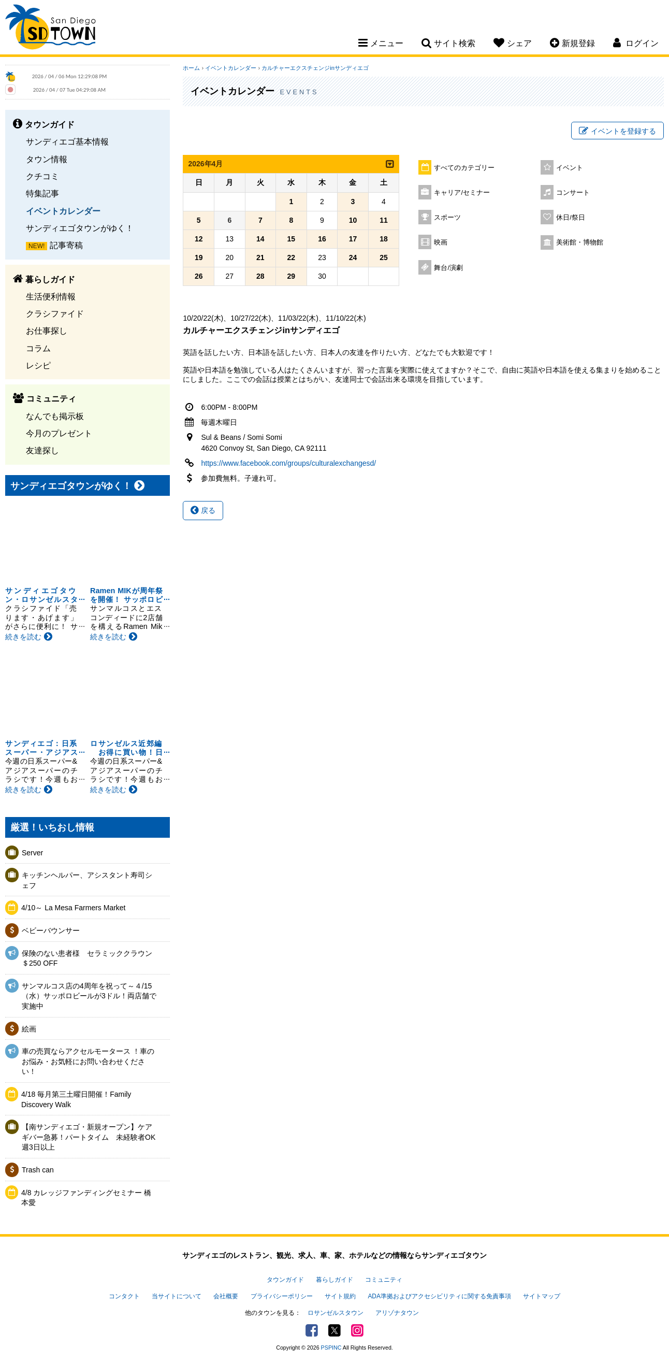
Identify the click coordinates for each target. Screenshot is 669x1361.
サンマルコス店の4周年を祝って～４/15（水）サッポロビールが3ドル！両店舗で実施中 (89, 996)
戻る (203, 510)
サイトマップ (541, 1296)
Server (32, 853)
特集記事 (42, 193)
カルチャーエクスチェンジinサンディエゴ (315, 68)
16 (322, 239)
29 (291, 276)
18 (384, 239)
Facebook (312, 1330)
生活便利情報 (51, 296)
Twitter (334, 1330)
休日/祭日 (570, 217)
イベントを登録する (617, 131)
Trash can (38, 1170)
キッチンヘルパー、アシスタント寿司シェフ (87, 880)
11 (384, 220)
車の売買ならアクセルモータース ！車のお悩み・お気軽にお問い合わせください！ (88, 1061)
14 (260, 239)
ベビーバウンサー (51, 930)
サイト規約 (340, 1296)
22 (291, 257)
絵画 (29, 1029)
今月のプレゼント (59, 433)
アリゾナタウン (397, 1312)
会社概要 (225, 1296)
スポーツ (447, 217)
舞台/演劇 (448, 267)
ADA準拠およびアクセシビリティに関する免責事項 (439, 1296)
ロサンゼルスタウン (335, 1312)
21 (260, 257)
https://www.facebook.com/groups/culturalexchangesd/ (288, 463)
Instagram (357, 1330)
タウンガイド (285, 1279)
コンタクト (124, 1296)
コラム (38, 348)
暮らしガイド (334, 1279)
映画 (440, 242)
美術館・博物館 (579, 242)
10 (353, 220)
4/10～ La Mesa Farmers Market (73, 908)
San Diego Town (50, 28)
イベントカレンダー (63, 211)
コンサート (573, 192)
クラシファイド (55, 313)
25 (384, 257)
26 (199, 276)
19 (199, 257)
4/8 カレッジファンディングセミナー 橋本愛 (86, 1197)
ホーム (191, 68)
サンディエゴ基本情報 (67, 141)
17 (353, 239)
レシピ (38, 365)
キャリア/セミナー (462, 192)
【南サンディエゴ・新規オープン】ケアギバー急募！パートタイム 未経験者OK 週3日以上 (90, 1137)
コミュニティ (383, 1279)
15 (291, 239)
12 (199, 239)
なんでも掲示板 (55, 416)
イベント (569, 167)
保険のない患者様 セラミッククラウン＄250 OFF (87, 958)
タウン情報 (46, 159)
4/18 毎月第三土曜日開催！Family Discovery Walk (76, 1099)
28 (260, 276)
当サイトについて (176, 1296)
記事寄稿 (66, 245)
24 (353, 257)
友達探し (42, 450)
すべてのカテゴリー (464, 167)
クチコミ (42, 176)
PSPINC (331, 1347)
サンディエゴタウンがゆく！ (80, 228)
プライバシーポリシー (282, 1296)
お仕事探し (46, 330)
